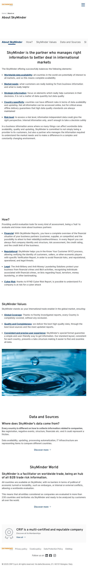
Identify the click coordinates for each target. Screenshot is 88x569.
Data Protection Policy (53, 549)
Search (75, 5)
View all (19, 537)
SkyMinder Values (46, 41)
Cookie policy (35, 549)
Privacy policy (21, 549)
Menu (83, 5)
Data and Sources (70, 41)
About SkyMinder (12, 41)
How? (29, 41)
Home (4, 13)
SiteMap (68, 549)
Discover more (41, 449)
